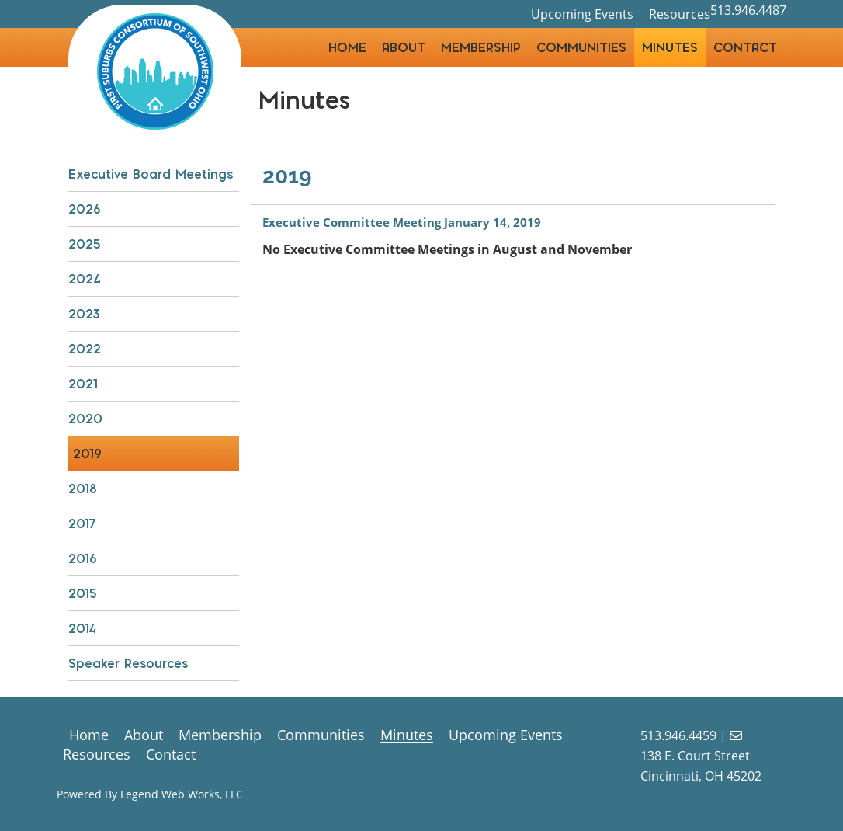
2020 (85, 418)
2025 (84, 244)
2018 (82, 488)
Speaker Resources (128, 663)
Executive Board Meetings (150, 174)
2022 (84, 348)
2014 (81, 628)
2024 (84, 279)
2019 (87, 453)
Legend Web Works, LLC (181, 794)
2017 (82, 523)
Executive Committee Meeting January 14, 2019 (406, 222)
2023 (84, 314)
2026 (84, 209)
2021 (83, 383)
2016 (82, 558)
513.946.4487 (748, 6)
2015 (82, 593)
